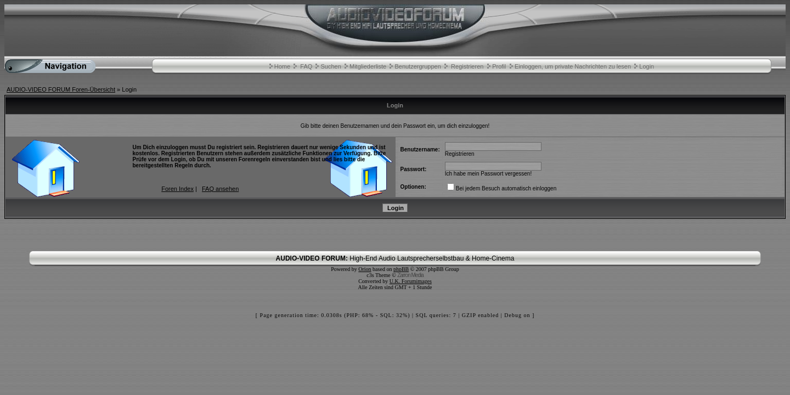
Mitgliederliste (367, 66)
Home (282, 66)
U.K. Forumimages (411, 281)
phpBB (401, 269)
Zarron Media (410, 275)
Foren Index (177, 188)
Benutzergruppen (417, 66)
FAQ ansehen (220, 188)
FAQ (306, 66)
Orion (364, 269)
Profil (499, 66)
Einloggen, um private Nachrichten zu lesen (573, 66)
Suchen (330, 66)
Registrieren (467, 66)
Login (646, 66)
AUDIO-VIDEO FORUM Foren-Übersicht (61, 89)
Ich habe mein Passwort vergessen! (488, 174)
